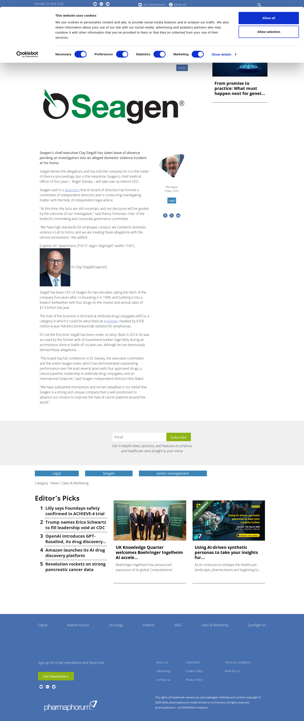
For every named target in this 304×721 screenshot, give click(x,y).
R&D (178, 625)
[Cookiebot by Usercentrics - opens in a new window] (27, 48)
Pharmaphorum (70, 705)
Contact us (163, 680)
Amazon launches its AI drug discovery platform (75, 552)
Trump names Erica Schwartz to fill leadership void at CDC (75, 524)
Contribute (193, 662)
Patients (149, 625)
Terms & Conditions (238, 662)
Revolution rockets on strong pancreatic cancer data (75, 566)
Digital (43, 625)
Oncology (116, 625)
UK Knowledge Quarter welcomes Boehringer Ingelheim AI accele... (149, 552)
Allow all (268, 11)
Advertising (163, 671)
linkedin (47, 687)
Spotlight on (257, 625)
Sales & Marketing (214, 625)
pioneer (112, 321)
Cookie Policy (194, 671)
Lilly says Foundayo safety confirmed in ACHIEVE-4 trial (74, 510)
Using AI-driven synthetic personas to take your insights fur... (226, 552)
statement (72, 190)
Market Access (78, 625)
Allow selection (268, 25)
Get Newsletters (56, 676)
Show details (221, 47)
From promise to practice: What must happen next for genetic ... (239, 88)
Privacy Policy (194, 680)
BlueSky (54, 687)
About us (162, 662)
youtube (41, 687)
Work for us (232, 671)
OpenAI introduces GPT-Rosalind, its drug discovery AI (74, 541)
